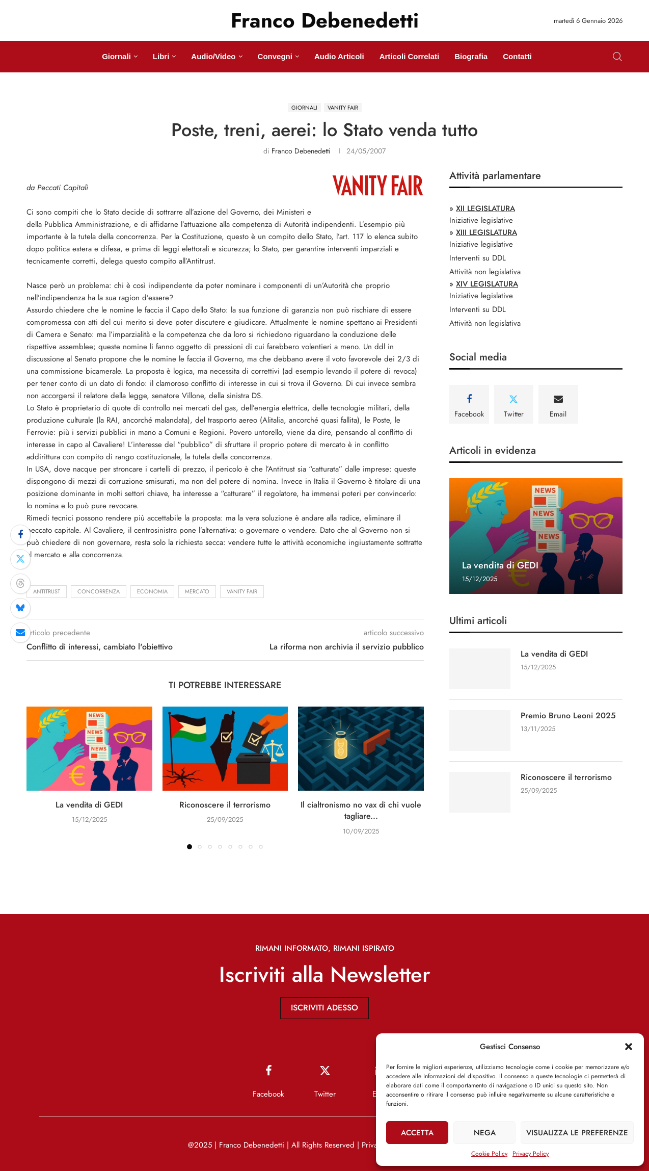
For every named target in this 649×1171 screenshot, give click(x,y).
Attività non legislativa (485, 271)
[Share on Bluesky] (20, 608)
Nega (485, 1132)
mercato (197, 591)
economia (152, 591)
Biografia (471, 56)
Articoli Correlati (410, 56)
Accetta (417, 1132)
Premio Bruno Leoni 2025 (568, 715)
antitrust (46, 591)
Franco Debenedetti (301, 151)
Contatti (517, 56)
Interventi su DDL (477, 258)
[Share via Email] (20, 632)
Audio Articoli (339, 56)
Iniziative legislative (481, 220)
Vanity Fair (242, 591)
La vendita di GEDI (89, 805)
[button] (629, 1047)
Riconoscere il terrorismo (225, 805)
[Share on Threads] (20, 584)
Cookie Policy (489, 1153)
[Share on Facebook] (20, 535)
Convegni (275, 56)
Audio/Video (213, 56)
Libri (161, 56)
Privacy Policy (530, 1153)
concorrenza (98, 591)
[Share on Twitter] (20, 559)
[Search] (617, 56)
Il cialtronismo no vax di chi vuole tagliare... (361, 810)
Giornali (116, 56)
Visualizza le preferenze (577, 1132)
